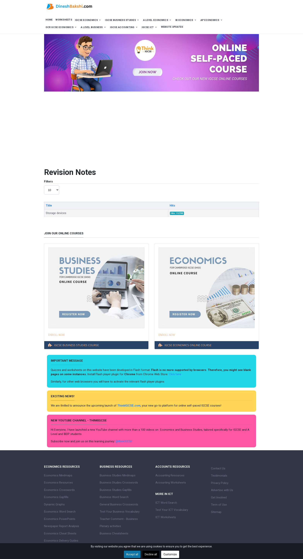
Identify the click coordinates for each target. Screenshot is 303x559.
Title (49, 205)
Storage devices (56, 213)
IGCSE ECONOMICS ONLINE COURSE (187, 345)
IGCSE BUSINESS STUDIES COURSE (76, 345)
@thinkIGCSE (124, 441)
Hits (172, 205)
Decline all (151, 554)
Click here (175, 374)
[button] (88, 20)
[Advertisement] (151, 126)
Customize (170, 554)
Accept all (132, 554)
